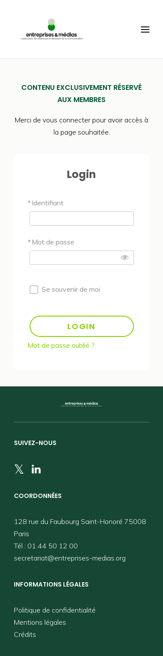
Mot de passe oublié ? (61, 345)
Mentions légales (40, 622)
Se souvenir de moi (71, 289)
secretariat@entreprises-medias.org (70, 558)
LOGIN (81, 326)
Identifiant (47, 202)
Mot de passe (53, 241)
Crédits (25, 634)
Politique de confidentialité (55, 610)
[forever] (34, 289)
